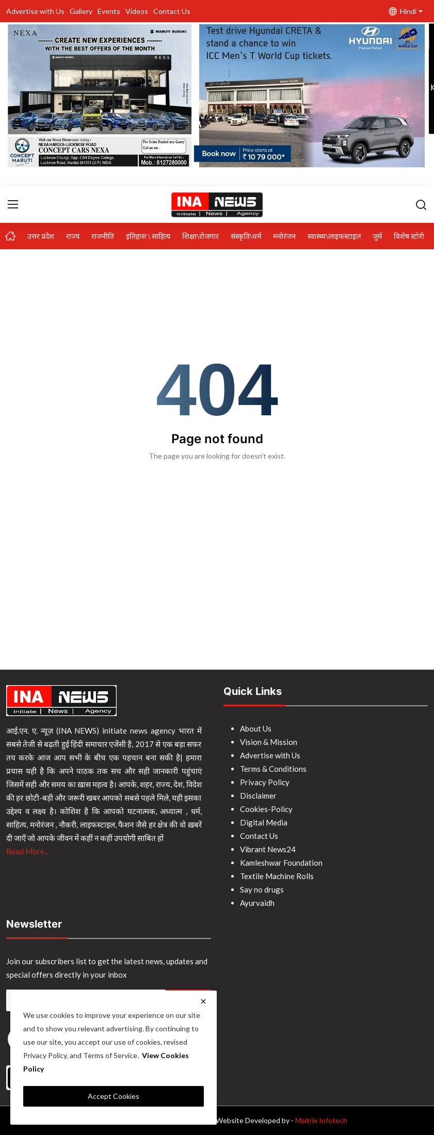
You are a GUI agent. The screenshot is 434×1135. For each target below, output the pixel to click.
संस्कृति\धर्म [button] (246, 236)
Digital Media (263, 822)
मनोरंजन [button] (284, 236)
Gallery (81, 11)
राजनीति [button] (102, 236)
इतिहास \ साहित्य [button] (148, 236)
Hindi (402, 11)
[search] (421, 204)
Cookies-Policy (266, 809)
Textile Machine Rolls (277, 876)
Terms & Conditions (273, 768)
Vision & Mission (268, 742)
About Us (255, 728)
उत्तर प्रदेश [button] (40, 236)
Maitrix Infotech (321, 1120)
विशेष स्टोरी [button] (409, 236)
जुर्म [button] (377, 236)
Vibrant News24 (268, 849)
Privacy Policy (265, 782)
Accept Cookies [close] (113, 1096)
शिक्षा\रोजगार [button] (200, 236)
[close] (203, 1001)
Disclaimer (258, 795)
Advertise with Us (35, 11)
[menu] (13, 204)
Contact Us (171, 11)
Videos (136, 11)
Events (109, 11)
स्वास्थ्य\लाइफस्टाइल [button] (334, 236)
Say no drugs (262, 889)
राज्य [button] (72, 236)
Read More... (27, 851)
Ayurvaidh (257, 902)
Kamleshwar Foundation (281, 862)
